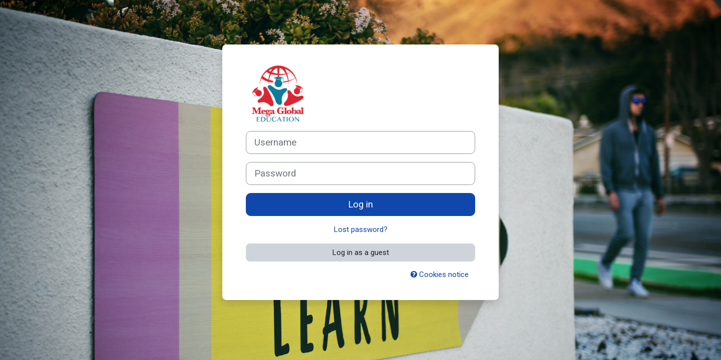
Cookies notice (440, 274)
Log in (360, 204)
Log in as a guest (360, 252)
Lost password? (361, 229)
